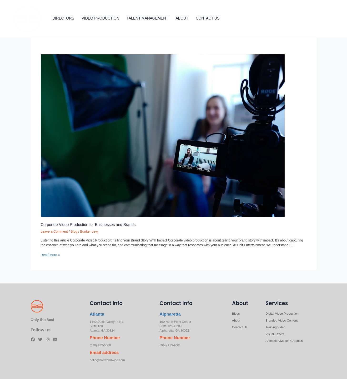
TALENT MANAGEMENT (147, 18)
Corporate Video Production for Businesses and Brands (88, 224)
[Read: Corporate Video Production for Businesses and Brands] (163, 135)
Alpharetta (170, 314)
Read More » (50, 254)
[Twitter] (322, 19)
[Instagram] (329, 19)
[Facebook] (315, 19)
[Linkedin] (336, 19)
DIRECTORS (63, 18)
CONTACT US (208, 18)
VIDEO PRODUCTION (100, 18)
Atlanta (97, 314)
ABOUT (182, 18)
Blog (74, 231)
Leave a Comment (54, 231)
